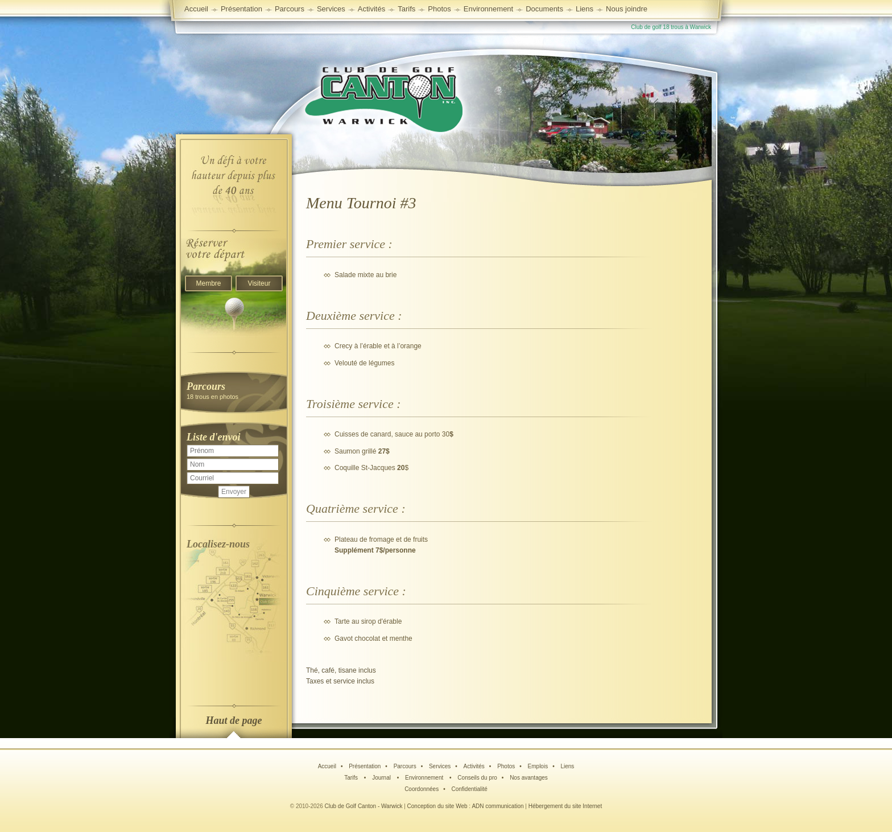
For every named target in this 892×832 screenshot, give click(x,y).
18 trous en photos (234, 390)
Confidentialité (469, 789)
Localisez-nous (218, 544)
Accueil (196, 9)
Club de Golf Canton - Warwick (364, 806)
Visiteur (259, 283)
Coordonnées (421, 789)
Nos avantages (529, 778)
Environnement (488, 9)
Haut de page (234, 720)
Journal (382, 778)
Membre (208, 283)
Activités (474, 766)
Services (331, 9)
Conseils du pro (477, 778)
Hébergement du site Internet (565, 806)
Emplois (538, 766)
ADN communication (497, 806)
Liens (584, 9)
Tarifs (352, 778)
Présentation (365, 766)
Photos (506, 766)
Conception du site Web (437, 806)
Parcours (405, 766)
